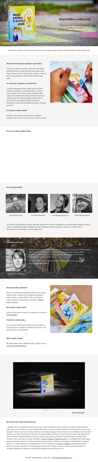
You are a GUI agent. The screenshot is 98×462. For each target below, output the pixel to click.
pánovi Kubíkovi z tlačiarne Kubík (54, 439)
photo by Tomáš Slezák (78, 412)
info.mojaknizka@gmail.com (39, 263)
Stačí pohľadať (12, 315)
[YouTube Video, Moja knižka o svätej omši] (48, 157)
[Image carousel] (49, 386)
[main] (75, 19)
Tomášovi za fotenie (63, 444)
